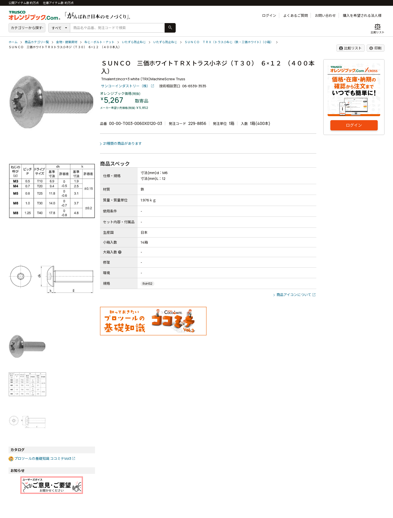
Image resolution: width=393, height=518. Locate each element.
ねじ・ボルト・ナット (99, 42)
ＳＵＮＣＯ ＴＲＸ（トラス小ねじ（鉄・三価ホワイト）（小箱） (228, 42)
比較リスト (350, 48)
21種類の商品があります (122, 143)
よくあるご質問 (295, 15)
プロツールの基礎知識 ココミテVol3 (42, 458)
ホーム (13, 42)
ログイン (269, 15)
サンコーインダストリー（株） (125, 86)
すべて (57, 28)
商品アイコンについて (293, 294)
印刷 (375, 48)
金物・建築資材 (66, 42)
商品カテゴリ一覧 (37, 42)
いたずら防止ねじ (134, 42)
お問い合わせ (325, 15)
